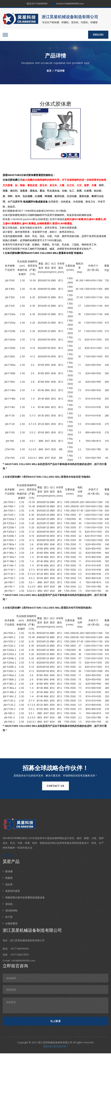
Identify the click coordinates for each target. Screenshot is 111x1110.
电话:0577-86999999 (35, 3)
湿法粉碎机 (11, 910)
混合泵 (9, 884)
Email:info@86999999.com (68, 3)
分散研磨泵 (11, 923)
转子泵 (9, 917)
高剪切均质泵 (12, 891)
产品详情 (59, 70)
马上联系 (8, 855)
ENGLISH (98, 34)
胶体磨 (9, 871)
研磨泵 (9, 878)
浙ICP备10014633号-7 (55, 1046)
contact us (55, 786)
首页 (49, 70)
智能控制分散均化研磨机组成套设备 (25, 897)
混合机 (9, 904)
